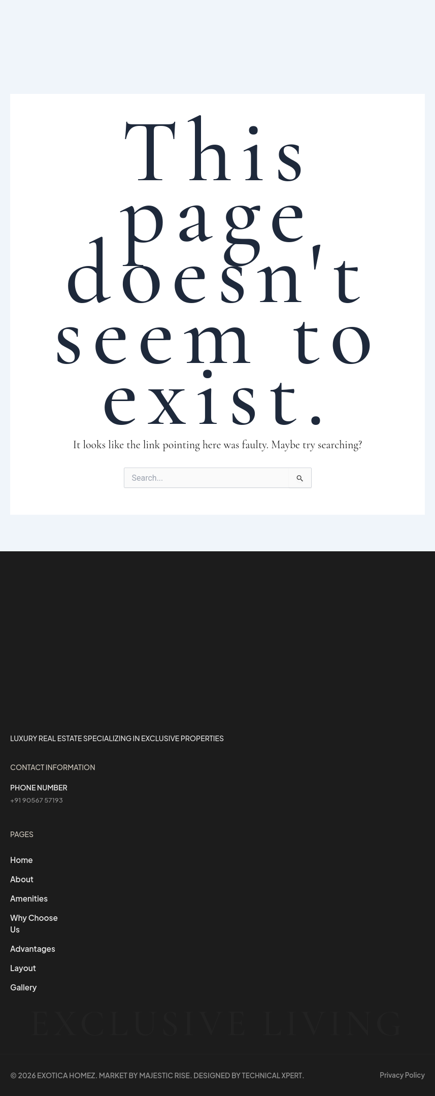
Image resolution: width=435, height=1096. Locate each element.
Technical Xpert (273, 1075)
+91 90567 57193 (37, 796)
